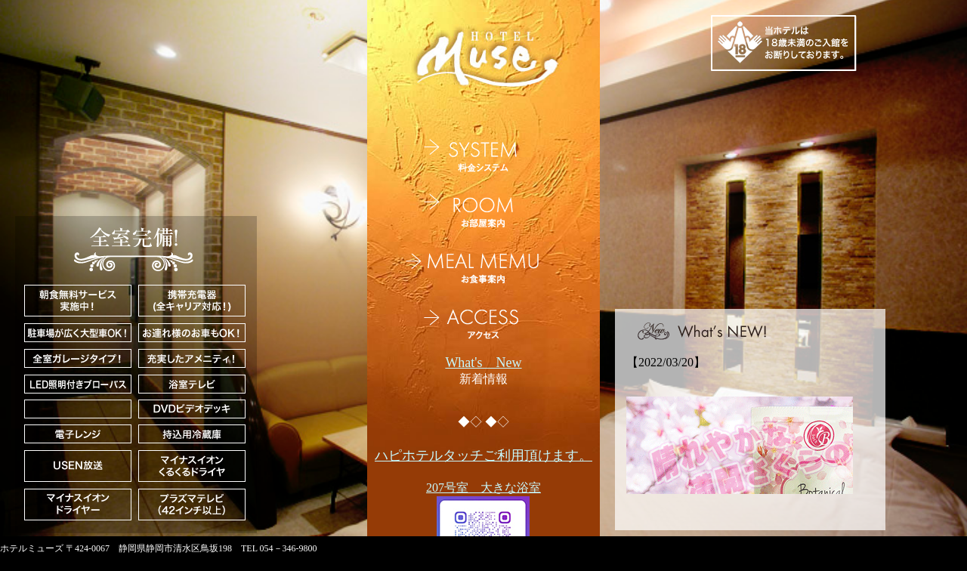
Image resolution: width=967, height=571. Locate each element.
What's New (483, 362)
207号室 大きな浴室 (483, 487)
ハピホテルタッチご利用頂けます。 (483, 455)
